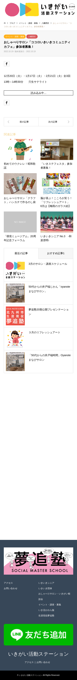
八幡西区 (32, 37)
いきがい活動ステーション (38, 654)
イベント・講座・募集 (14, 37)
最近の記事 (21, 253)
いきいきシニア (46, 583)
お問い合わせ (10, 588)
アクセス (8, 583)
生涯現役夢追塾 (46, 615)
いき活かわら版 (46, 610)
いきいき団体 (45, 588)
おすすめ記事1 (56, 253)
